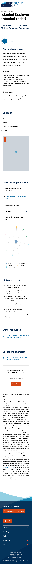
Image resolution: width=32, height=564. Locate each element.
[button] (16, 152)
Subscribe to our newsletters (14, 511)
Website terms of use (15, 554)
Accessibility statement (15, 557)
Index (12, 41)
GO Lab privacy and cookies (15, 552)
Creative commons (15, 555)
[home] (12, 4)
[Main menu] (30, 3)
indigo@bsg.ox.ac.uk (8, 467)
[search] (27, 3)
